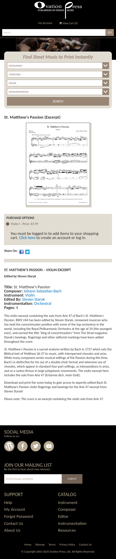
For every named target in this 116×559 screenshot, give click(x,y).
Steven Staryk (33, 299)
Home (27, 544)
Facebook (22, 446)
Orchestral (42, 303)
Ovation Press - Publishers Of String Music (58, 10)
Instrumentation (72, 523)
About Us (12, 530)
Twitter (35, 446)
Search (58, 101)
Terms (52, 544)
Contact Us (13, 523)
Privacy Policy (67, 544)
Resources (67, 530)
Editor (63, 516)
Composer (67, 509)
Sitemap (40, 544)
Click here (27, 237)
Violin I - (24, 224)
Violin (29, 295)
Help (8, 502)
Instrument (68, 502)
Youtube (49, 446)
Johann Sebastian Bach (42, 291)
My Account (45, 23)
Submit (72, 479)
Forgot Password (18, 516)
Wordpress (9, 446)
